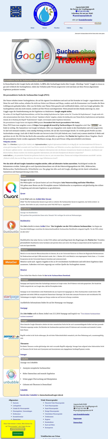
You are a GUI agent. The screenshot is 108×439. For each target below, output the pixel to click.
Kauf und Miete (50, 425)
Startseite (16, 403)
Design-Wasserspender (52, 411)
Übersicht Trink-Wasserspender (54, 403)
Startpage (23, 308)
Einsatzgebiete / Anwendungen (22, 411)
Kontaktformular (18, 416)
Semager (23, 354)
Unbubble (24, 390)
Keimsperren (49, 427)
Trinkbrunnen (49, 416)
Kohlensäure (17, 414)
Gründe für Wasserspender (21, 408)
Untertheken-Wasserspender (53, 414)
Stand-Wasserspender (51, 408)
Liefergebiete (17, 406)
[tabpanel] (54, 128)
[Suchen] (79, 23)
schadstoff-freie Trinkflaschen (22, 437)
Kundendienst (49, 422)
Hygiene (47, 419)
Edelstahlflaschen (18, 434)
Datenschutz (16, 419)
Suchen (98, 23)
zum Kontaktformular (81, 414)
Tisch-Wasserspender (51, 406)
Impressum (77, 418)
